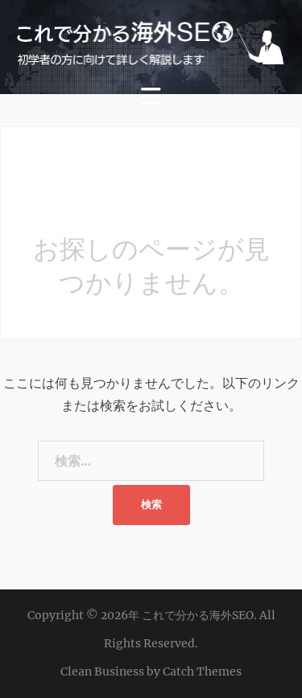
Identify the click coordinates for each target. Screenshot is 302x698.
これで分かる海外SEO (198, 615)
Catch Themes (202, 671)
